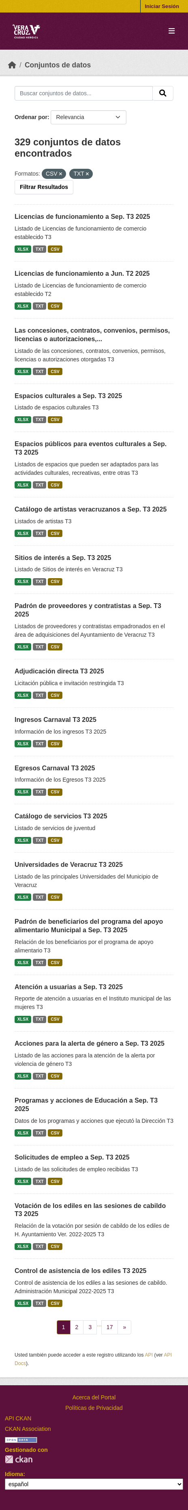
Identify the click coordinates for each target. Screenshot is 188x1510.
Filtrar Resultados (44, 187)
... (99, 1324)
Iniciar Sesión (162, 6)
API (149, 1355)
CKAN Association (28, 1429)
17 (110, 1327)
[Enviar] (162, 93)
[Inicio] (12, 65)
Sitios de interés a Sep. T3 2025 (63, 557)
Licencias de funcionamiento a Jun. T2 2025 (82, 273)
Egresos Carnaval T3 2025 (55, 768)
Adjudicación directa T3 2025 (59, 671)
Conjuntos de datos (58, 65)
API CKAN (18, 1418)
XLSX (22, 249)
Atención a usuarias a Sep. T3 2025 (69, 987)
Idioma (14, 1474)
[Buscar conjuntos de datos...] (84, 93)
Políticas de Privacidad (94, 1408)
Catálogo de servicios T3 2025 (61, 816)
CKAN (18, 1459)
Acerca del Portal (94, 1397)
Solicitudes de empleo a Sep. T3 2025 (72, 1157)
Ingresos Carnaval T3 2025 (55, 719)
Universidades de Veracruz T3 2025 (69, 864)
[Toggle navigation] (171, 31)
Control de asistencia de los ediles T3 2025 (80, 1270)
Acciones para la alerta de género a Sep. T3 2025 (89, 1043)
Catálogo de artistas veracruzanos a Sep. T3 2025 (91, 509)
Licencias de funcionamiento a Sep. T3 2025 (82, 216)
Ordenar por (31, 117)
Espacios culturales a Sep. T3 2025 (68, 395)
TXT (40, 249)
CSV (55, 249)
